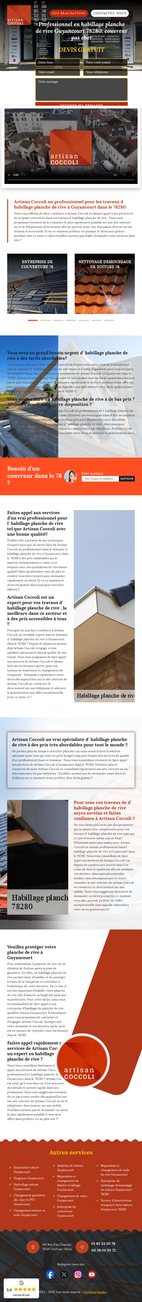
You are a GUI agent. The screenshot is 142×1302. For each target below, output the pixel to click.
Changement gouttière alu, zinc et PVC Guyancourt (29, 1200)
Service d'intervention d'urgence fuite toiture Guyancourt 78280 (116, 1205)
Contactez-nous (109, 13)
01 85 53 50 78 (103, 1243)
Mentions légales (94, 1292)
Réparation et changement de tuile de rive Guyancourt (115, 1170)
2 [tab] (45, 320)
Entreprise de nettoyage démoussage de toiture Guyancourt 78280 (116, 1187)
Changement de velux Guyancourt (72, 1198)
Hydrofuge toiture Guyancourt (26, 1187)
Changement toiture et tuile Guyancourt (29, 1213)
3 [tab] (58, 320)
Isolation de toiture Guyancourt (70, 1168)
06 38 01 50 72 (103, 1250)
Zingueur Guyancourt (29, 1178)
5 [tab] (84, 320)
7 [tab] (109, 320)
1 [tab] (33, 320)
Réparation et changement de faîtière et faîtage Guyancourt (69, 1183)
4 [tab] (71, 320)
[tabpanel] (37, 284)
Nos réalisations (69, 13)
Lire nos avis (21, 1294)
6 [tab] (97, 320)
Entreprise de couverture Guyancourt (66, 1211)
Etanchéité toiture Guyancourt (26, 1170)
